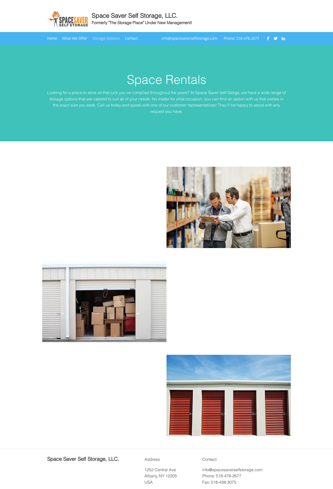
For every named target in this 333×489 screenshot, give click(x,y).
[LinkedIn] (283, 38)
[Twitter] (275, 38)
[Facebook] (268, 38)
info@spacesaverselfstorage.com (189, 38)
